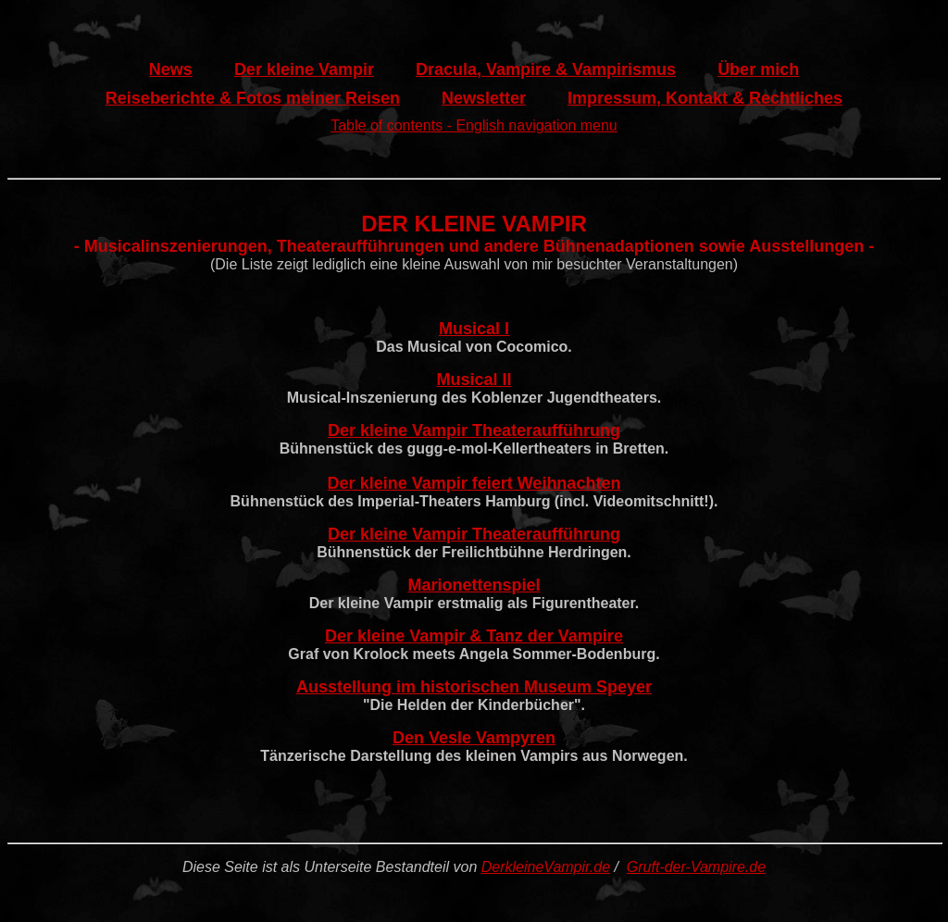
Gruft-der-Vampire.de (696, 867)
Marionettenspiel (473, 585)
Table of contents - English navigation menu (474, 125)
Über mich (758, 69)
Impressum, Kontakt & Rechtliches (705, 98)
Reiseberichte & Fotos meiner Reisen (253, 98)
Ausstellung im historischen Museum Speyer (474, 687)
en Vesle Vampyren (480, 738)
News (171, 69)
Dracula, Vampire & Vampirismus (546, 69)
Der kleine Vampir (304, 69)
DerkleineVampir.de (545, 867)
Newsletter (484, 98)
